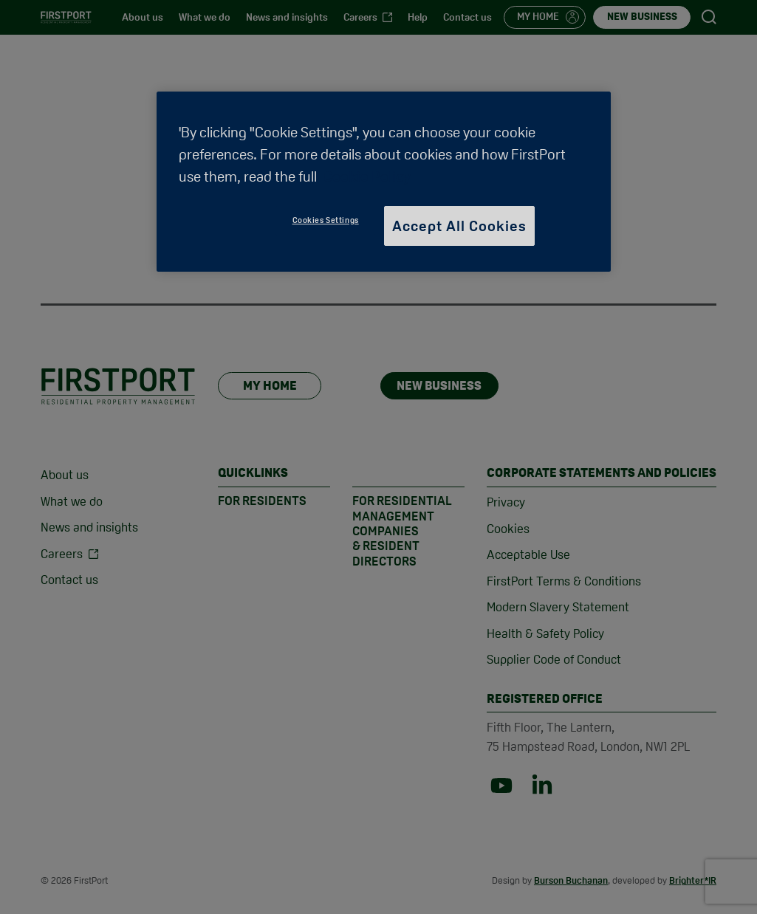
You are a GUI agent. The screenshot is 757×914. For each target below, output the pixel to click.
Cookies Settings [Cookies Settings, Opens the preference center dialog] (325, 220)
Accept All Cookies (459, 226)
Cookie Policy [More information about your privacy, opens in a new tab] (367, 176)
